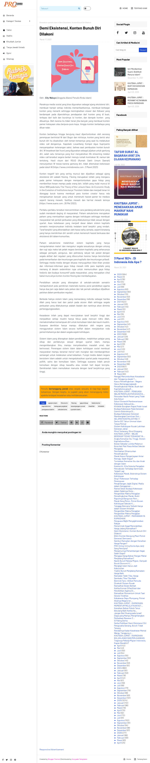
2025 (119, 700)
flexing (73, 403)
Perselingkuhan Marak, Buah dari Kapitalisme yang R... (128, 387)
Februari (121, 306)
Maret (119, 277)
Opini (7, 53)
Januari (120, 304)
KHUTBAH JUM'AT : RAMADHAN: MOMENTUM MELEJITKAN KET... (128, 604)
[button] (87, 8)
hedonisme (96, 403)
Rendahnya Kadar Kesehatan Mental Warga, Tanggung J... (130, 631)
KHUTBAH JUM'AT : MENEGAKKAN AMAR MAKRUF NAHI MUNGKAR (128, 208)
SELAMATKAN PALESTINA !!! (127, 419)
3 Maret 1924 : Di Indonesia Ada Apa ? (128, 260)
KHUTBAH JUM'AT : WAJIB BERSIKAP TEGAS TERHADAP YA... (129, 435)
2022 (119, 334)
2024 (119, 668)
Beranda (43, 22)
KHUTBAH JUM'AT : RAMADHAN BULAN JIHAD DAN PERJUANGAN (129, 636)
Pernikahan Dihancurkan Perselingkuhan (125, 452)
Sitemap (8, 59)
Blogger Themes (54, 759)
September (122, 291)
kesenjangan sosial (78, 406)
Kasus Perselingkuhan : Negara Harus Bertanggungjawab (128, 382)
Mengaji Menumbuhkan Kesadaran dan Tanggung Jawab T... (129, 377)
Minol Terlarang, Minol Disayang (128, 431)
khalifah (91, 406)
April (119, 279)
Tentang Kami (139, 8)
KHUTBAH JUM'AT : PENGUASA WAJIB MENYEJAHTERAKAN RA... (129, 392)
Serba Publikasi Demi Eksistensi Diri (130, 623)
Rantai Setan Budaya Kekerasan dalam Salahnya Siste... (128, 489)
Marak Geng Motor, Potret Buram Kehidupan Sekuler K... (128, 502)
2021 (119, 301)
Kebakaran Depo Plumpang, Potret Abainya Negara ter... (129, 599)
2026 (119, 732)
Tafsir (7, 30)
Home (123, 8)
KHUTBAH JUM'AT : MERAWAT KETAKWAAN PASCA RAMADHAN (137, 100)
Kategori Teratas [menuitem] (12, 21)
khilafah (101, 406)
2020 (119, 274)
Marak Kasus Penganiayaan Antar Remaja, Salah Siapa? (129, 457)
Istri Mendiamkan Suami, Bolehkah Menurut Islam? (135, 72)
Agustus (121, 289)
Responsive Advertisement (52, 749)
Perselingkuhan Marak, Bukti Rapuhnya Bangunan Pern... (126, 497)
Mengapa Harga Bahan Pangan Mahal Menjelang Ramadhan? (130, 557)
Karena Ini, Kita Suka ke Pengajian (129, 466)
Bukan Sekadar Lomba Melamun (128, 443)
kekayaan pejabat (60, 406)
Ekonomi (64, 403)
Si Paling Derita (121, 620)
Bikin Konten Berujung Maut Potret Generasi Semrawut (129, 537)
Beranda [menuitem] (8, 15)
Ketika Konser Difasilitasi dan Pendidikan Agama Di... (127, 589)
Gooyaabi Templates (79, 759)
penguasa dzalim (48, 409)
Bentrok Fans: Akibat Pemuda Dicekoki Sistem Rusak (127, 582)
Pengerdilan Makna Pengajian (127, 493)
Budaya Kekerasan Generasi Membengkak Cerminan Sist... (127, 415)
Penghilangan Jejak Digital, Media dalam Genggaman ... (129, 484)
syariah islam (52, 22)
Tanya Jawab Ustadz (14, 47)
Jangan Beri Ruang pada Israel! (128, 613)
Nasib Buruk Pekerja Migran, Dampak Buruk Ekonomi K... (130, 562)
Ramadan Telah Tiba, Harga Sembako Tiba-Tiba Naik (126, 577)
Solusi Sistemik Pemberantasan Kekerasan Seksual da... (128, 402)
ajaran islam (52, 403)
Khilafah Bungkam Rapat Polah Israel (130, 406)
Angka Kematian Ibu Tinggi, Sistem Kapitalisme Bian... (129, 439)
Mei (119, 282)
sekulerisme (62, 409)
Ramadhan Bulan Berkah (125, 585)
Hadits (7, 35)
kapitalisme (46, 406)
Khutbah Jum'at (12, 41)
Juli (119, 287)
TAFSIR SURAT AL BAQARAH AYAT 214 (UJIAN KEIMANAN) (127, 155)
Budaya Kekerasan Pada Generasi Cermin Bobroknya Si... (129, 410)
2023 (119, 366)
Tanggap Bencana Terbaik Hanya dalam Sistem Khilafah (128, 507)
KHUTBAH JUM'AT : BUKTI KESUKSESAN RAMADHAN (136, 86)
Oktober (121, 294)
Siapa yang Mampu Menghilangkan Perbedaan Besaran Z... (129, 616)
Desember (122, 299)
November (122, 296)
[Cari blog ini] (126, 50)
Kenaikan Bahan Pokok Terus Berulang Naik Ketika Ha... (127, 609)
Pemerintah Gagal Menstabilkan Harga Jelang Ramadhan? (128, 527)
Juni (119, 284)
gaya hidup (84, 403)
